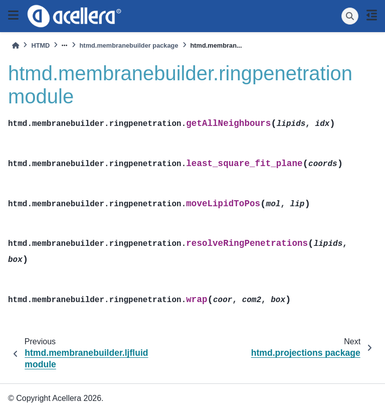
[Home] (15, 45)
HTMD (40, 45)
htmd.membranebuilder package (129, 45)
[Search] (349, 16)
